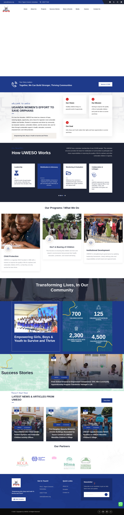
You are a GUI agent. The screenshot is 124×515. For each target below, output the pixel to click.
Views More (107, 400)
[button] (58, 195)
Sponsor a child (105, 84)
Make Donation (19, 499)
